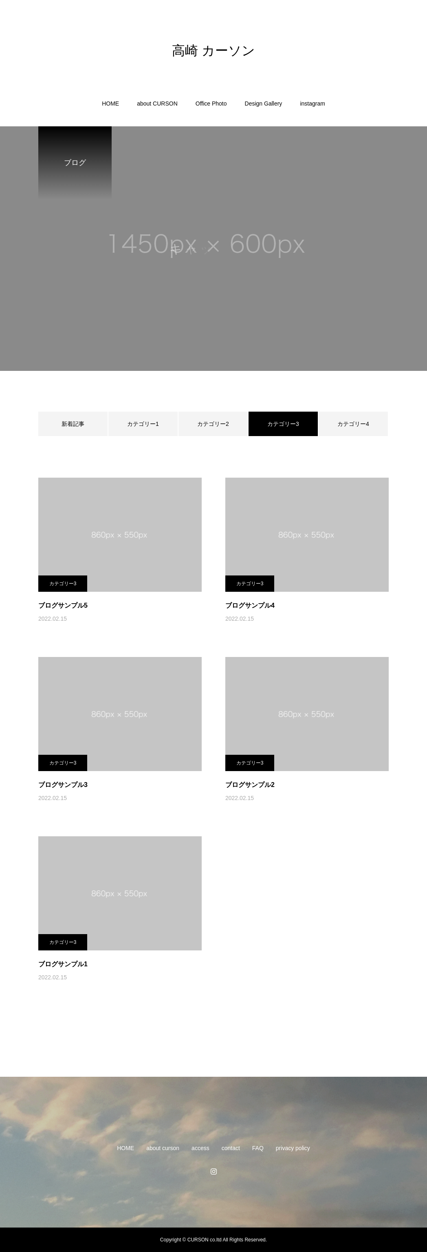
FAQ (258, 1148)
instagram (312, 103)
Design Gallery (263, 103)
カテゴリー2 (213, 424)
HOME (110, 103)
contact (231, 1148)
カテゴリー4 (353, 424)
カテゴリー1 (143, 424)
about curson (162, 1148)
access (200, 1148)
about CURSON (157, 103)
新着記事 (73, 424)
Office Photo (211, 103)
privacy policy (293, 1148)
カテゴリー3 (63, 583)
